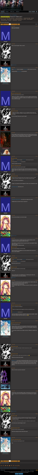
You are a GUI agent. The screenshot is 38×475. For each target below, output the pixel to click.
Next (18, 24)
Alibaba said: (14, 158)
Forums (2, 11)
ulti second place (15, 20)
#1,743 (36, 67)
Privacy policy (32, 470)
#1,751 (36, 238)
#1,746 (36, 132)
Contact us (22, 470)
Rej (1, 18)
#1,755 (36, 320)
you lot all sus (19, 20)
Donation (6, 11)
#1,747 (36, 156)
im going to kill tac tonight (27, 18)
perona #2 (32, 18)
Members (17, 11)
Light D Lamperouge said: (16, 93)
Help (35, 470)
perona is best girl (9, 19)
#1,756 (36, 344)
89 (11, 24)
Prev (2, 24)
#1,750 (36, 215)
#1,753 (36, 280)
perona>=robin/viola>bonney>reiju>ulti (17, 19)
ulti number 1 (10, 20)
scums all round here (29, 19)
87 (8, 24)
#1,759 (36, 413)
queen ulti (25, 19)
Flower (6, 230)
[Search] (37, 12)
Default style (3, 470)
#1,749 (36, 197)
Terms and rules (27, 470)
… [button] (14, 24)
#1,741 (36, 26)
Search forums (6, 13)
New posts (2, 13)
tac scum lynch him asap (4, 20)
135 (16, 24)
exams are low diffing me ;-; (19, 18)
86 (6, 24)
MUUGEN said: (15, 346)
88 (9, 24)
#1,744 (36, 91)
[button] (9, 12)
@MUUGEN (26, 69)
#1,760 (36, 437)
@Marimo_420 (14, 360)
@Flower (15, 69)
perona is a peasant (3, 19)
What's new (12, 11)
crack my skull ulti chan (11, 18)
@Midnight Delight (15, 187)
